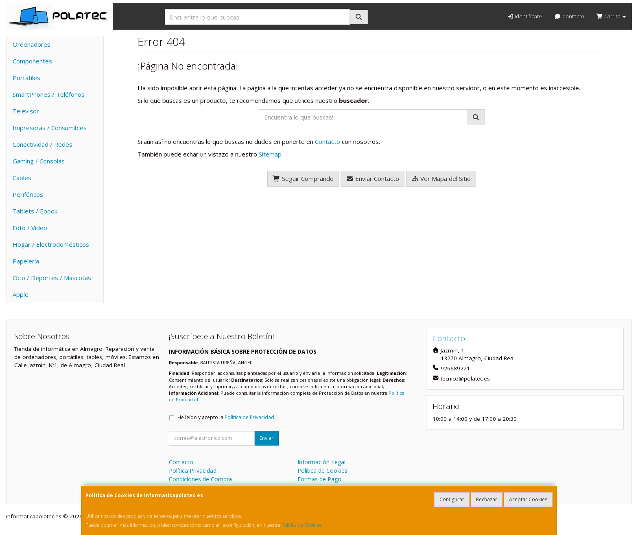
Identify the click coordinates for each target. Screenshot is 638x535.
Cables (22, 178)
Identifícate (524, 16)
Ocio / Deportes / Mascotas (52, 278)
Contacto (569, 16)
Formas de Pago (319, 479)
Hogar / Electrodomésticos (51, 244)
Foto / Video (30, 228)
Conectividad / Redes (42, 144)
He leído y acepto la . (226, 417)
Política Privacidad (192, 470)
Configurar (451, 499)
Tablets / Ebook (35, 211)
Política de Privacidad (249, 417)
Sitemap (270, 154)
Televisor (26, 111)
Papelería (26, 261)
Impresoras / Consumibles (50, 128)
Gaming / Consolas (39, 161)
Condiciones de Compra (200, 479)
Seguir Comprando (303, 178)
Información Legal (321, 462)
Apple (20, 294)
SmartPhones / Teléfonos (49, 94)
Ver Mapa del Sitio (441, 178)
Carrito (611, 16)
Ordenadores (31, 44)
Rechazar (486, 499)
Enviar (266, 438)
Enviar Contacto (372, 178)
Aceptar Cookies (528, 499)
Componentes (32, 61)
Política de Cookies (301, 525)
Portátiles (26, 78)
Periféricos (28, 194)
